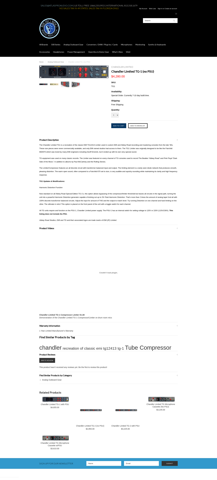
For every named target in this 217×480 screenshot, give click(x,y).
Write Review (47, 360)
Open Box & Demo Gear (98, 52)
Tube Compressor (148, 347)
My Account (143, 8)
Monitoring (140, 44)
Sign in (160, 8)
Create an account (171, 8)
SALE (128, 52)
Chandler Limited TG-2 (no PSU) (90, 426)
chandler (50, 347)
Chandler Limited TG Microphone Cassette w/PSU (55, 444)
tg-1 (120, 348)
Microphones (126, 44)
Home (41, 62)
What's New (117, 52)
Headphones (58, 52)
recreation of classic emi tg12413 (90, 348)
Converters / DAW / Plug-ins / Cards (102, 44)
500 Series (55, 44)
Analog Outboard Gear (73, 44)
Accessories (44, 52)
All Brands (43, 44)
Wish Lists (152, 8)
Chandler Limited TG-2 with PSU (125, 426)
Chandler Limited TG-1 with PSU (55, 404)
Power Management (76, 52)
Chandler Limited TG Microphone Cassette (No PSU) (161, 405)
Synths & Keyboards (157, 44)
